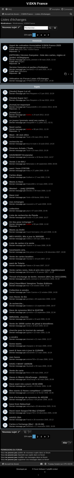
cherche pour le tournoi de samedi (26, 330)
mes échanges (16, 202)
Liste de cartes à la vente (21, 243)
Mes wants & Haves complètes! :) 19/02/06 (30, 390)
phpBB (29, 469)
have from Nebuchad (19, 404)
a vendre (13, 337)
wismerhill (30, 353)
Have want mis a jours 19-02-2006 (26, 384)
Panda (28, 217)
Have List (14, 195)
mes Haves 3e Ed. (18, 297)
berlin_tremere (32, 60)
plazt (28, 211)
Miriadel (29, 319)
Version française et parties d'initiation (28, 67)
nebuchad (30, 406)
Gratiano (29, 306)
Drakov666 (30, 184)
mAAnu (29, 239)
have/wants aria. (17, 250)
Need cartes (15, 127)
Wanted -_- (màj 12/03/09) (21, 188)
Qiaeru (48, 472)
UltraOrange (31, 379)
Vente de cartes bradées (21, 256)
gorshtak (29, 299)
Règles (21, 62)
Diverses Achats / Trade (21, 148)
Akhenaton (30, 164)
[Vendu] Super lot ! (18, 98)
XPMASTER (31, 81)
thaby (28, 171)
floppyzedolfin (31, 107)
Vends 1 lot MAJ (17, 162)
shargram (30, 346)
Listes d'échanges (13, 19)
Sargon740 (30, 413)
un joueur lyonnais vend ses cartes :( (27, 120)
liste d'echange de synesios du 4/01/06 (28, 397)
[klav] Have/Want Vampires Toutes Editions (30, 283)
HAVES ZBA (15, 417)
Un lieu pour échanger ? (21, 222)
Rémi (28, 373)
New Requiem (31, 93)
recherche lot (16, 141)
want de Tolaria (16, 263)
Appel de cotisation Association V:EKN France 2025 (35, 45)
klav (27, 286)
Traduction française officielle (33, 472)
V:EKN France (29, 23)
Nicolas (29, 48)
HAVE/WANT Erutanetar (21, 155)
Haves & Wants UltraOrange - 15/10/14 (28, 377)
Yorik (28, 197)
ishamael (29, 339)
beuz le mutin (31, 144)
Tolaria (28, 265)
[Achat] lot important (19, 105)
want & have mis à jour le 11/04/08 (26, 350)
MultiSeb (29, 426)
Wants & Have (16, 182)
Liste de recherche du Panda (23, 215)
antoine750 (30, 359)
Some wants (15, 344)
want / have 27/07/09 (19, 168)
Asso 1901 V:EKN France (29, 49)
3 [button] (41, 35)
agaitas (29, 332)
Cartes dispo (15, 175)
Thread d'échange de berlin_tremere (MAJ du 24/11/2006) (37, 277)
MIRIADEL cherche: (19, 317)
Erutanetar (30, 157)
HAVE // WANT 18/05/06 (20, 364)
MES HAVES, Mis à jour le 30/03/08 (26, 236)
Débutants (23, 71)
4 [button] (44, 35)
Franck (29, 420)
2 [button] (37, 35)
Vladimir (29, 245)
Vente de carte (16, 370)
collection (14, 208)
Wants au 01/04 (16, 230)
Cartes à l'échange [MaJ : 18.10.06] (26, 424)
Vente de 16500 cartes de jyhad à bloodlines (31, 323)
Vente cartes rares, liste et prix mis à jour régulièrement (37, 270)
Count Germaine (32, 232)
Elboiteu (29, 191)
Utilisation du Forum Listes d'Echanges (29, 78)
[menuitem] (8, 9)
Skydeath (30, 366)
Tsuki (28, 137)
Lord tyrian (30, 393)
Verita (28, 326)
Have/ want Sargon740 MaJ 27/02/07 (27, 411)
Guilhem (29, 177)
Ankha (29, 115)
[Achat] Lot (14, 112)
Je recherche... (16, 303)
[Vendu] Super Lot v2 (19, 91)
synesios (29, 312)
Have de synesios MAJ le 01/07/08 (26, 310)
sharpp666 (30, 122)
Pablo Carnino (31, 292)
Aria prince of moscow (34, 252)
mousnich (30, 204)
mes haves (14, 357)
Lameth (29, 386)
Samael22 (30, 69)
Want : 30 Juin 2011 (19, 135)
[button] (48, 35)
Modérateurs (18, 23)
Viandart (29, 259)
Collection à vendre (19, 290)
